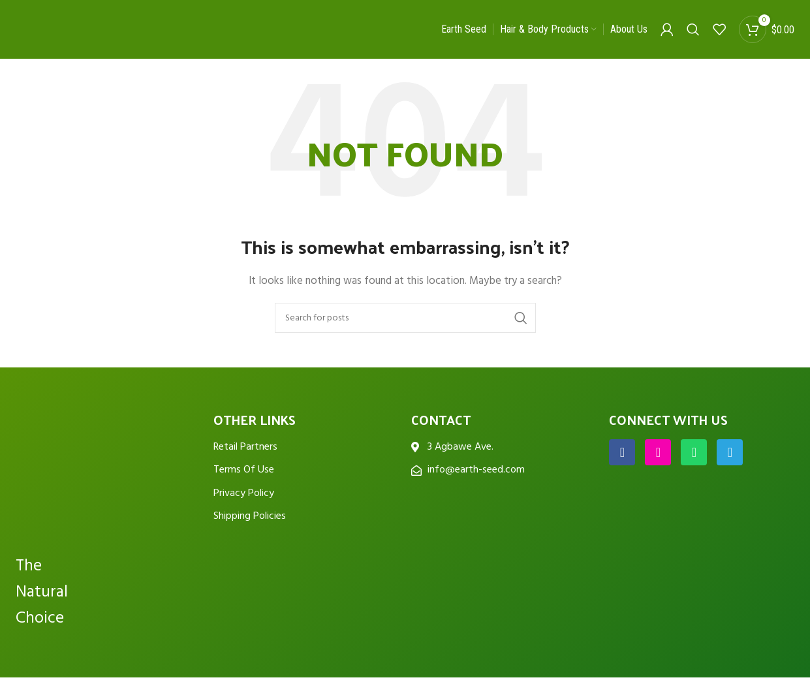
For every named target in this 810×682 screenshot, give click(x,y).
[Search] (693, 29)
